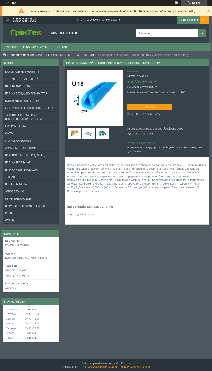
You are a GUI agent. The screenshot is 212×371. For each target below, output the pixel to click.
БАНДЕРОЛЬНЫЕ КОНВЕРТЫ (22, 71)
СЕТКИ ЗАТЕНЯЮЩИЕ (18, 198)
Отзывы (10, 220)
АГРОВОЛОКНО (14, 191)
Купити (150, 107)
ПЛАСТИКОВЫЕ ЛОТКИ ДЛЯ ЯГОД (25, 155)
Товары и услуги (35, 46)
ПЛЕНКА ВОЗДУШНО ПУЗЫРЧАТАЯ (26, 93)
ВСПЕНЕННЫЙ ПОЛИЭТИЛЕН (22, 100)
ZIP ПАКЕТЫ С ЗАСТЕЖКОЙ (21, 79)
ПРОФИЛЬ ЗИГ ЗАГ (16, 184)
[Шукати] (202, 33)
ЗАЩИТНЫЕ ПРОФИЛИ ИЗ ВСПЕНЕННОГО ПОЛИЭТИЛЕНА (23, 117)
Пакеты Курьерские (18, 86)
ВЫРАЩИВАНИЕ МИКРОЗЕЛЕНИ (25, 206)
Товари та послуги (21, 55)
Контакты (63, 46)
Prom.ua (126, 363)
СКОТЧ (9, 133)
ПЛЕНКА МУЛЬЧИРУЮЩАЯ (21, 169)
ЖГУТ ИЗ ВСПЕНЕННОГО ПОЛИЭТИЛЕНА (29, 108)
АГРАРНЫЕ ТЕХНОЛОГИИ (20, 148)
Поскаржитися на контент (102, 367)
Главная (12, 46)
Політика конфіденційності (135, 367)
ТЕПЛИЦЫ (11, 177)
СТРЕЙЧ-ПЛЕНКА (15, 126)
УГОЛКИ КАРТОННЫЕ (18, 140)
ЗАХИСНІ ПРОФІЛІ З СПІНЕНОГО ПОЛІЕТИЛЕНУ (68, 55)
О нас (9, 213)
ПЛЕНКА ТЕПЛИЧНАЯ (18, 162)
